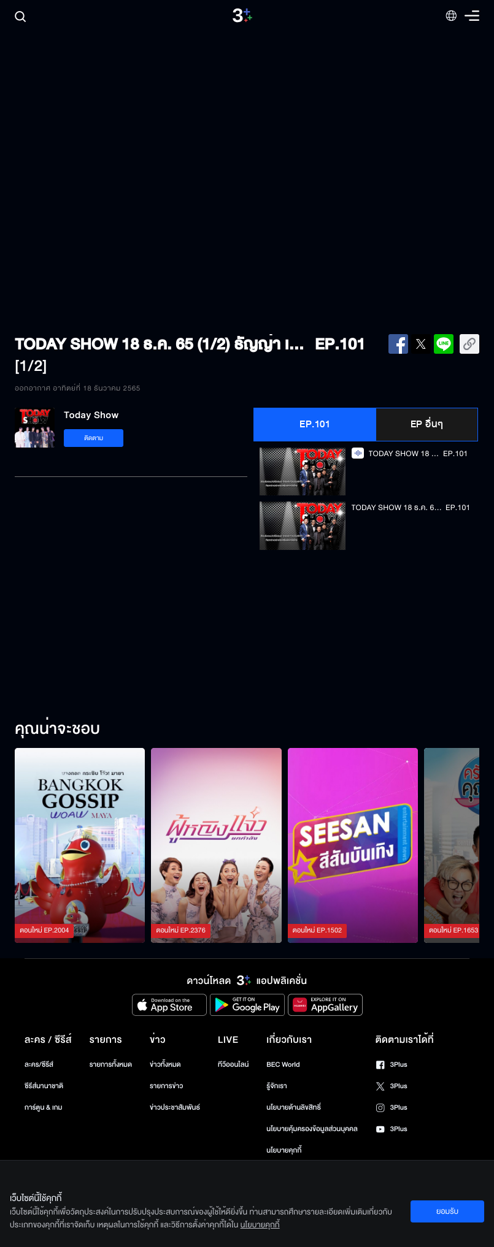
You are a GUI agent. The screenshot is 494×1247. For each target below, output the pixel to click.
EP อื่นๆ (427, 424)
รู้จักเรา (276, 1086)
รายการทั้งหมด (111, 1064)
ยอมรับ (447, 1211)
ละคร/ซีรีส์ (39, 1064)
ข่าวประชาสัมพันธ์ (175, 1107)
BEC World (282, 1064)
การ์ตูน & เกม (44, 1107)
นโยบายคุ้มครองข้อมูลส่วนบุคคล (312, 1129)
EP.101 (314, 424)
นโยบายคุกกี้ (283, 1150)
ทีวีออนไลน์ (233, 1064)
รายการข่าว (166, 1086)
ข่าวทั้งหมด (165, 1064)
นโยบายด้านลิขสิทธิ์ (293, 1107)
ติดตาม (93, 438)
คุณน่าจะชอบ (57, 729)
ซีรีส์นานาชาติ (44, 1086)
